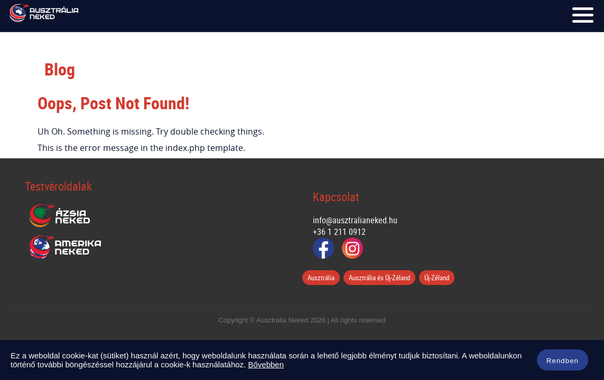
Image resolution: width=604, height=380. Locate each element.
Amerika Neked (69, 247)
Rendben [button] (562, 361)
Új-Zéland (436, 277)
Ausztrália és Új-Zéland (379, 277)
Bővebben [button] (266, 364)
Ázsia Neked (59, 216)
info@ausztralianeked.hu (355, 220)
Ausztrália (321, 277)
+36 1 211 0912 (339, 232)
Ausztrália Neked (44, 16)
